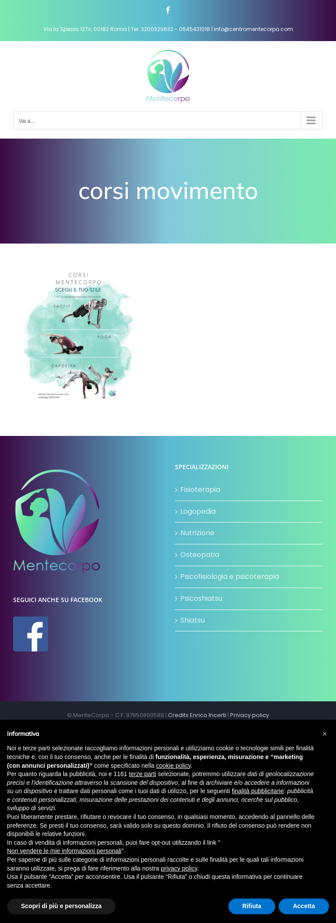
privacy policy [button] (179, 868)
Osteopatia (199, 555)
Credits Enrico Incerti (197, 715)
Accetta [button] (304, 905)
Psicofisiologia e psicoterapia (229, 576)
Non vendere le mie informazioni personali (64, 850)
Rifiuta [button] (252, 905)
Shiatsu (192, 620)
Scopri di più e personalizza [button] (61, 905)
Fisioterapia (200, 489)
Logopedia (198, 511)
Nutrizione (197, 533)
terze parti (142, 773)
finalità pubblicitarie (258, 790)
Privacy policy (249, 715)
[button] (325, 734)
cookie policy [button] (173, 765)
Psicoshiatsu (201, 598)
